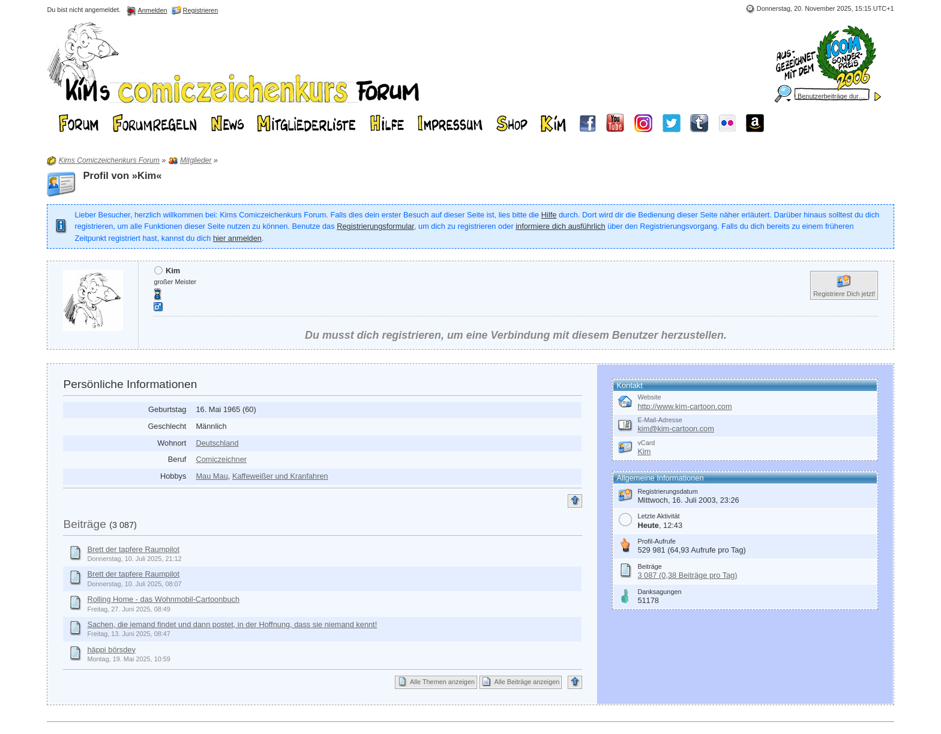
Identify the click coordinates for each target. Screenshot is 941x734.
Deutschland (217, 442)
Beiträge (84, 524)
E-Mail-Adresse (659, 419)
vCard (646, 442)
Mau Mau (211, 476)
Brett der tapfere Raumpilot (133, 549)
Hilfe (549, 214)
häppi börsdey (111, 649)
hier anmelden (237, 238)
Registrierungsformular (375, 226)
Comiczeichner (221, 459)
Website (649, 397)
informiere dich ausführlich (560, 226)
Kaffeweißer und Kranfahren (280, 476)
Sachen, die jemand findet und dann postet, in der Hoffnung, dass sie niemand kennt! (232, 624)
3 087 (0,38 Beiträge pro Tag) (687, 575)
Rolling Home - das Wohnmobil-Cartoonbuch (163, 599)
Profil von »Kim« (122, 175)
